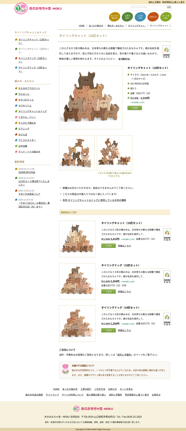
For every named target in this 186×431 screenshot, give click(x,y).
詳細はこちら (124, 245)
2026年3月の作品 (26, 172)
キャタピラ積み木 (27, 123)
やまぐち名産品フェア (29, 194)
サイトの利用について (73, 394)
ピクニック (23, 128)
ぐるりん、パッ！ (27, 117)
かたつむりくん (26, 99)
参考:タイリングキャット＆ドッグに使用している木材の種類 (94, 200)
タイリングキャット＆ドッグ (32, 111)
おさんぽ (22, 134)
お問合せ (156, 394)
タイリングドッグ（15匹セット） (121, 265)
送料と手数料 (155, 1)
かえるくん (23, 94)
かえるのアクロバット (29, 88)
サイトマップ (52, 394)
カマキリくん (25, 105)
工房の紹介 (86, 389)
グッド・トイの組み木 (29, 151)
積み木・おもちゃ (116, 25)
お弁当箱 (22, 146)
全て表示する (124, 58)
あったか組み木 (96, 25)
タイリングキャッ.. (137, 25)
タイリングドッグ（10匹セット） (121, 307)
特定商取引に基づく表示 (173, 1)
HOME (82, 25)
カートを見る (126, 389)
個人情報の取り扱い (96, 394)
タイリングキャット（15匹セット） (122, 223)
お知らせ (112, 389)
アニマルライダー (27, 140)
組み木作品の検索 (34, 394)
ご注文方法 (99, 389)
